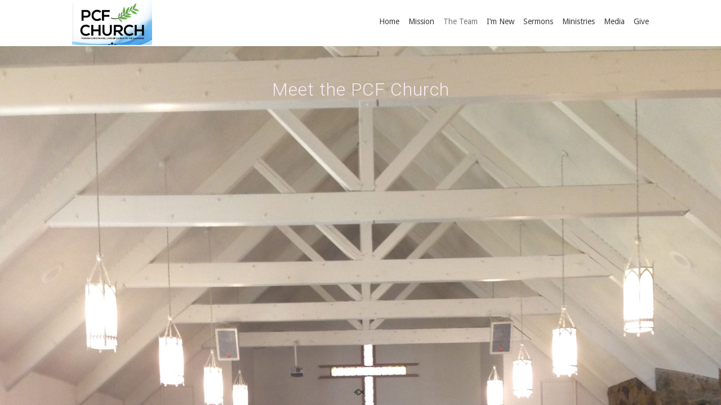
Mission (421, 21)
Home (389, 21)
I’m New (500, 21)
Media (614, 21)
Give (641, 21)
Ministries (578, 21)
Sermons (538, 21)
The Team (460, 21)
